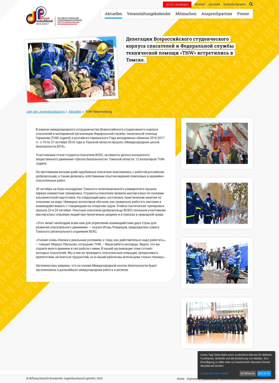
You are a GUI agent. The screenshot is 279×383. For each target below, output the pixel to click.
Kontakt (200, 4)
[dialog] (236, 365)
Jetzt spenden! (177, 4)
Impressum (193, 378)
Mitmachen (186, 13)
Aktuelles (113, 13)
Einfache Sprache (235, 4)
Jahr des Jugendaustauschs (45, 111)
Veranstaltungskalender (149, 13)
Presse (243, 13)
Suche (180, 378)
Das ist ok (264, 373)
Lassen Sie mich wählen (214, 373)
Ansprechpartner (216, 13)
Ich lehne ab (247, 373)
